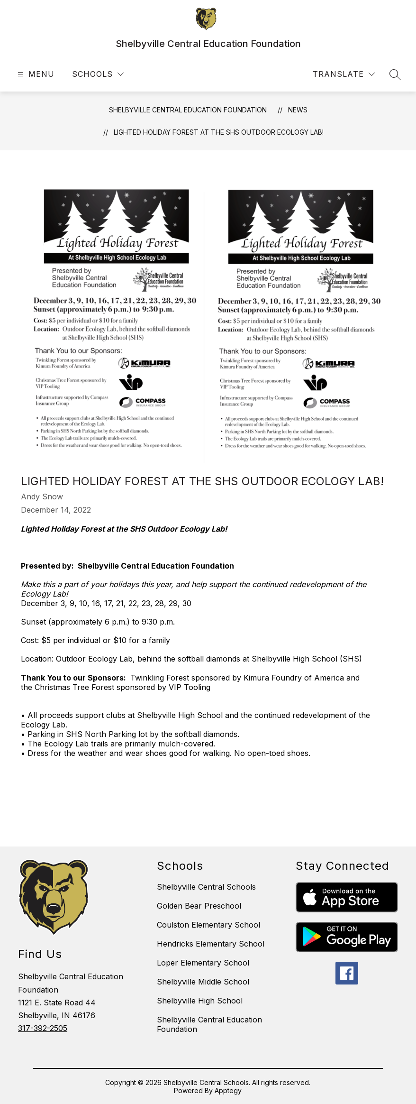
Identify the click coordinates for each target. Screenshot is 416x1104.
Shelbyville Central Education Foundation (188, 110)
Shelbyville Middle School (203, 981)
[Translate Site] (343, 74)
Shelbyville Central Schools (206, 887)
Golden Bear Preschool (199, 906)
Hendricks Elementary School (210, 943)
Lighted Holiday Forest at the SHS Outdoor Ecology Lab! (219, 132)
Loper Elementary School (203, 962)
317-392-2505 (42, 1028)
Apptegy (228, 1090)
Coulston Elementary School (208, 924)
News (297, 110)
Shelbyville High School (200, 1000)
